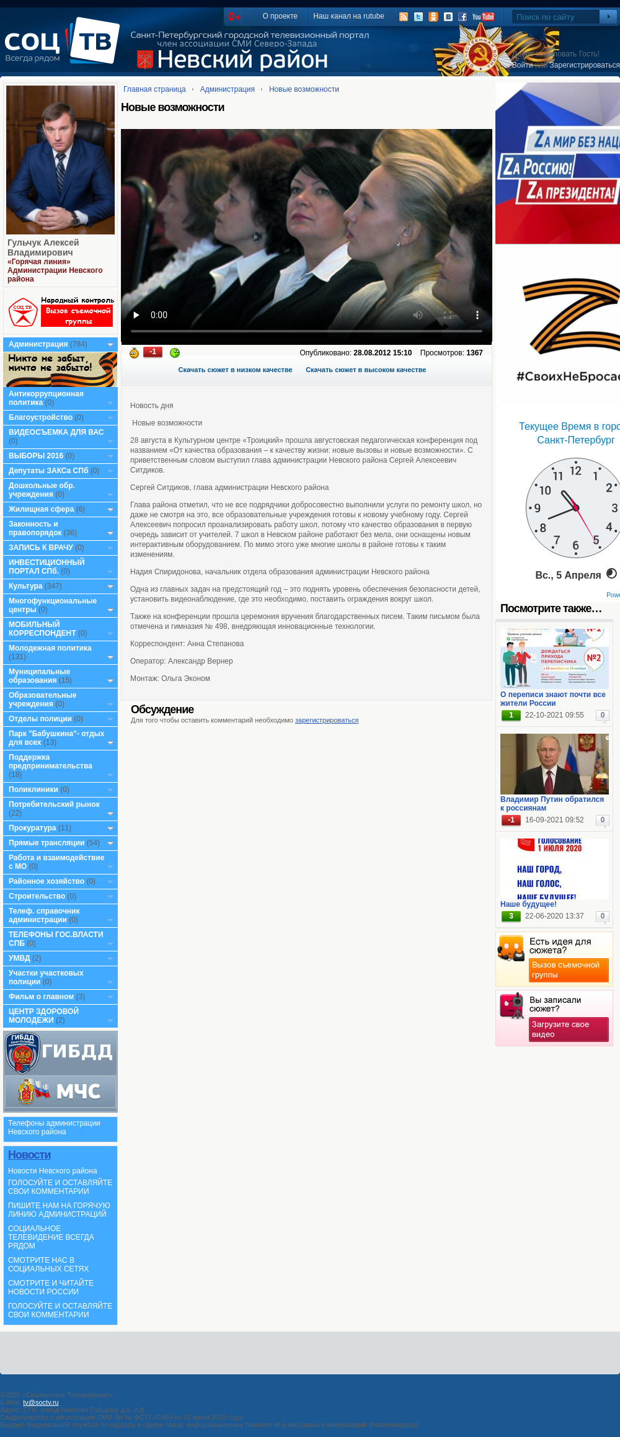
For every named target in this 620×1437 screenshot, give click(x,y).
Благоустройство (41, 417)
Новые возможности (304, 89)
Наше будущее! (528, 904)
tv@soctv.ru (40, 1402)
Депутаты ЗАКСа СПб (48, 470)
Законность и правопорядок (35, 528)
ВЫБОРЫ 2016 (36, 456)
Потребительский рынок (54, 804)
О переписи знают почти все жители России (553, 699)
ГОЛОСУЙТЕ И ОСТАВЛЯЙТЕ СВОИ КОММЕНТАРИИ (60, 1187)
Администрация (38, 344)
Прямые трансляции (47, 843)
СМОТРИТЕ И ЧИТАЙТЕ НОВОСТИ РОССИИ (51, 1287)
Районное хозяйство (46, 881)
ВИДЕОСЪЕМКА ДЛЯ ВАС (56, 432)
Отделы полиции (40, 718)
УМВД (19, 958)
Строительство (37, 896)
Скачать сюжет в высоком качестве (366, 369)
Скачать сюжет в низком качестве (236, 369)
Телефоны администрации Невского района (54, 1127)
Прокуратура (32, 828)
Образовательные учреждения (43, 699)
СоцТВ (65, 49)
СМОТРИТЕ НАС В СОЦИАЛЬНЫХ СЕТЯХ (48, 1264)
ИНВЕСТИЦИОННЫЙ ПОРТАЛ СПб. (47, 567)
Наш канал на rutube (348, 16)
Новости (29, 1155)
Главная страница (154, 89)
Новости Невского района (52, 1171)
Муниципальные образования (39, 676)
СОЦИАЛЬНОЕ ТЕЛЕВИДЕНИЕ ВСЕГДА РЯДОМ (51, 1237)
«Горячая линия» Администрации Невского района (55, 270)
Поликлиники (33, 789)
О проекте (280, 16)
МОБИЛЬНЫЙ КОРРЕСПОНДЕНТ (43, 629)
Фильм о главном (41, 996)
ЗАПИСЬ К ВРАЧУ (41, 547)
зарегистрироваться (326, 720)
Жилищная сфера (41, 509)
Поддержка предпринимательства (50, 761)
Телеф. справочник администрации (44, 915)
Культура (25, 586)
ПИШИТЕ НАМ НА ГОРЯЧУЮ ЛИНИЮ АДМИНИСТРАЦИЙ (59, 1210)
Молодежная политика (50, 648)
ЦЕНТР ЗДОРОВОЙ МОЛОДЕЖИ (44, 1016)
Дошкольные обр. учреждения (42, 490)
